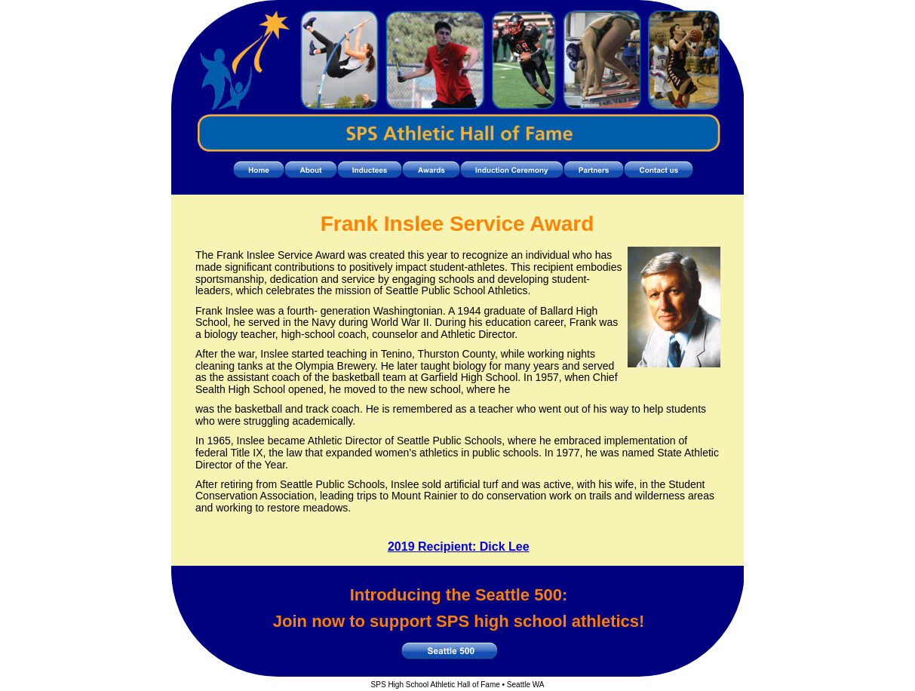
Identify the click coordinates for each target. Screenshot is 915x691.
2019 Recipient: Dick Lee (459, 546)
